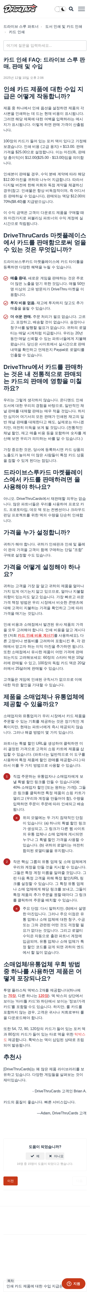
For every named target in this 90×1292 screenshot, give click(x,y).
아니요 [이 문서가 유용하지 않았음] (59, 1156)
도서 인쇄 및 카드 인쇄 (63, 26)
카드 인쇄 (17, 32)
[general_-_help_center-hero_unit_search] (45, 45)
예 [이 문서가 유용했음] (37, 1156)
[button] (81, 9)
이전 (10, 1181)
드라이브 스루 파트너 (21, 26)
